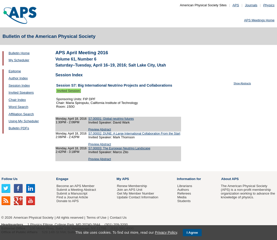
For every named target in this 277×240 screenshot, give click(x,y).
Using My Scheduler (24, 121)
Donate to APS (67, 201)
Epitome (15, 71)
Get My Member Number (135, 193)
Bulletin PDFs (19, 128)
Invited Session (68, 91)
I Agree (192, 232)
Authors (183, 190)
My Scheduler (19, 60)
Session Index (19, 85)
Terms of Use (96, 217)
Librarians (184, 186)
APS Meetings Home (259, 20)
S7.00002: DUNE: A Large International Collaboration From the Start (134, 133)
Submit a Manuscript (71, 193)
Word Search (18, 107)
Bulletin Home (19, 53)
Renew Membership (132, 186)
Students (184, 201)
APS (235, 5)
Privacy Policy (166, 232)
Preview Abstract (99, 129)
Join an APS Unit (129, 190)
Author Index (18, 78)
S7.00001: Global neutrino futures (111, 119)
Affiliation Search (21, 114)
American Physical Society (33, 217)
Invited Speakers (21, 92)
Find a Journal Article (72, 197)
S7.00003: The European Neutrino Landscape (119, 148)
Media (182, 197)
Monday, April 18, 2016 (71, 119)
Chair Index (17, 100)
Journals (251, 5)
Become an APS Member (75, 186)
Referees (184, 193)
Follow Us (9, 179)
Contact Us (118, 217)
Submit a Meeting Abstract (76, 190)
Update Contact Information (137, 197)
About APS (230, 179)
